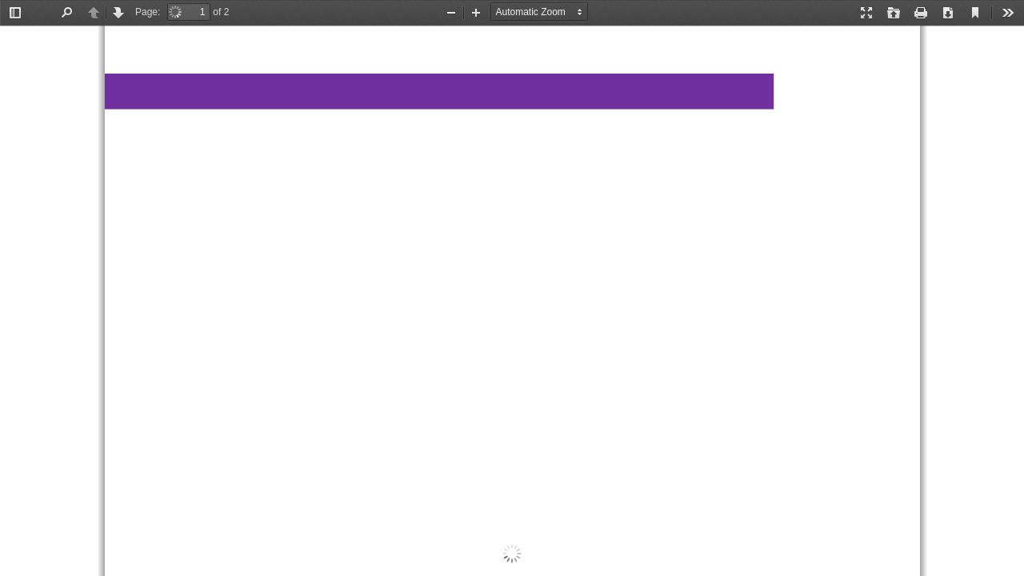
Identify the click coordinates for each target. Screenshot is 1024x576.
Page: (147, 12)
